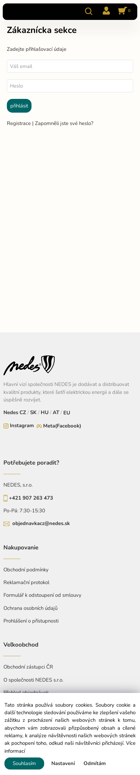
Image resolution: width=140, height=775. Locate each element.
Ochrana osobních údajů (30, 608)
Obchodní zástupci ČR (28, 666)
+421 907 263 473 (31, 497)
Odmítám (95, 763)
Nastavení (63, 763)
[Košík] (123, 11)
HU (44, 412)
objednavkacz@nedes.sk (41, 523)
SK (33, 412)
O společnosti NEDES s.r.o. (33, 679)
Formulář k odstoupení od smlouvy (42, 595)
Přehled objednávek (26, 692)
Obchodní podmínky (26, 569)
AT (55, 412)
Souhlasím (24, 763)
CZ (23, 412)
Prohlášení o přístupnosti (31, 620)
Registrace (19, 123)
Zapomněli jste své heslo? (64, 123)
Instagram (22, 425)
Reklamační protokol (26, 582)
